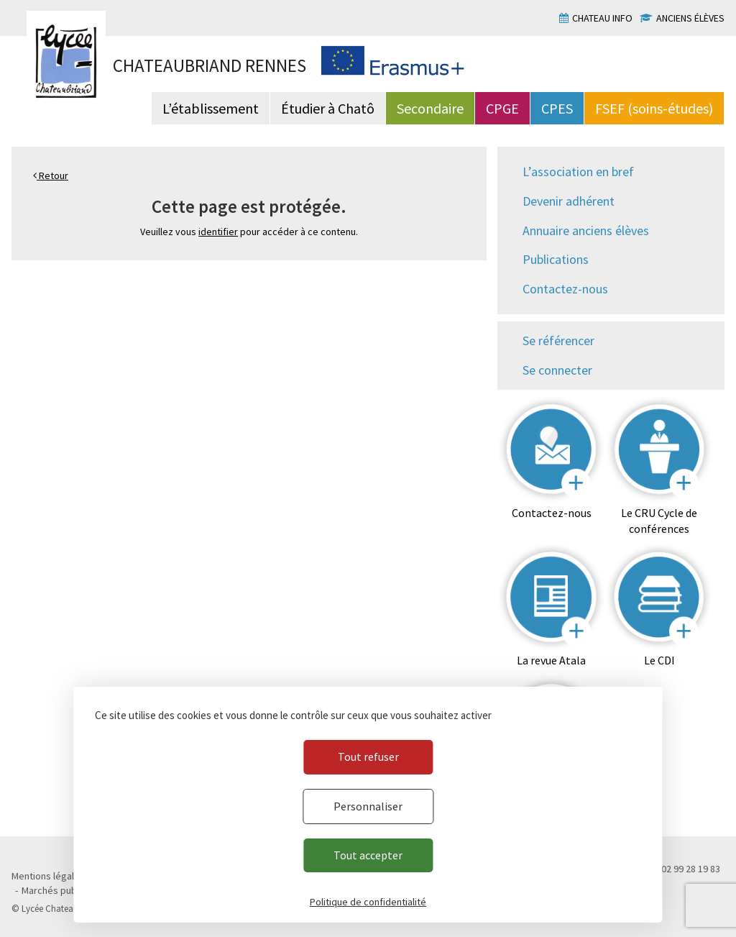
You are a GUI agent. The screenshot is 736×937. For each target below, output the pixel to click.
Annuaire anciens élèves (586, 230)
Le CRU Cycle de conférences (659, 521)
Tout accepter (368, 855)
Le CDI (659, 660)
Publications (556, 259)
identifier (218, 231)
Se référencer (558, 340)
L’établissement (210, 108)
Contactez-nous (565, 288)
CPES (557, 108)
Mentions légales (48, 875)
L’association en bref (578, 171)
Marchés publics (56, 890)
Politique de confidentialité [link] (368, 901)
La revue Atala (551, 660)
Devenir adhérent (569, 201)
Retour (50, 175)
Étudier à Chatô (327, 108)
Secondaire (430, 108)
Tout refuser (368, 756)
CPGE (502, 108)
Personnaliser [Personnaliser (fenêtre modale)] (368, 806)
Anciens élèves (690, 18)
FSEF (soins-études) (654, 108)
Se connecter (557, 370)
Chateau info (602, 18)
